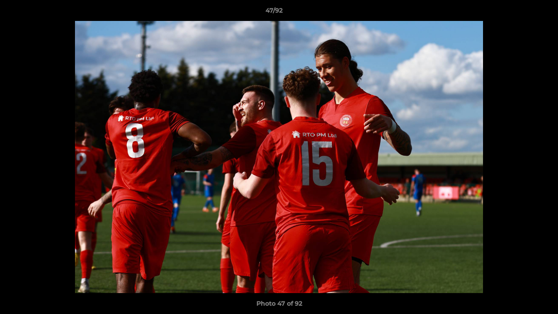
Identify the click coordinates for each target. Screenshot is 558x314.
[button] (521, 13)
